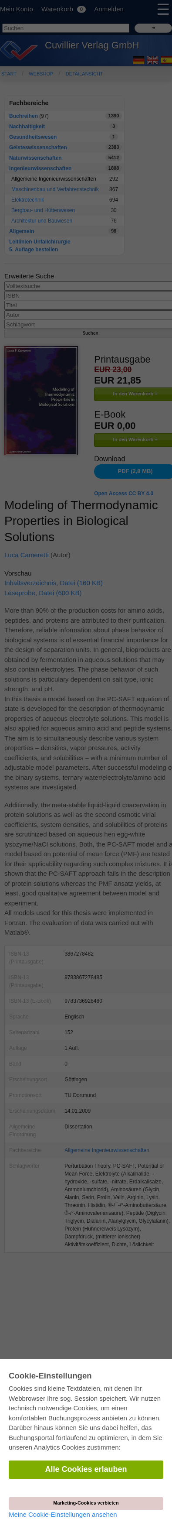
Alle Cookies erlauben (86, 1469)
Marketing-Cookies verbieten (85, 1502)
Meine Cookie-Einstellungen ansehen (63, 1514)
